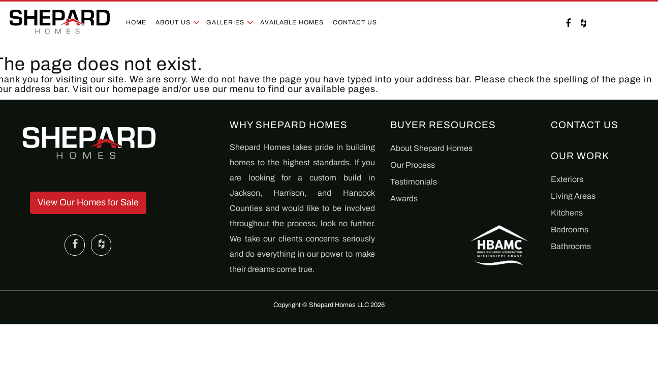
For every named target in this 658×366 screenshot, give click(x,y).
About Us (173, 22)
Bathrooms (571, 246)
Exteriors (567, 179)
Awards (404, 198)
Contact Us (355, 22)
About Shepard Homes (431, 148)
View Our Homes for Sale (88, 202)
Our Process (412, 165)
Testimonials (413, 181)
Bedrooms (569, 229)
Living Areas (573, 196)
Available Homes (292, 22)
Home (136, 22)
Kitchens (567, 212)
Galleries (225, 22)
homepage (136, 89)
